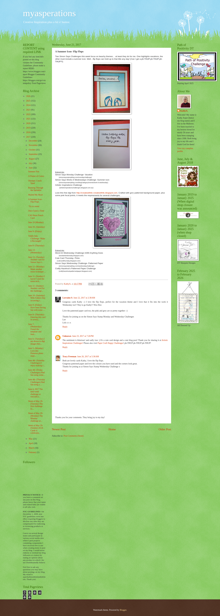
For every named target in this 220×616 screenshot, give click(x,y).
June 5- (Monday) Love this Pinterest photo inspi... (35, 352)
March (32, 448)
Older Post (165, 429)
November (33, 145)
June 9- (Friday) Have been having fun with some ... (37, 307)
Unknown (66, 336)
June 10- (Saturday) (36, 227)
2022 (28, 114)
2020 (28, 123)
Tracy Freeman (69, 356)
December (33, 141)
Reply (65, 327)
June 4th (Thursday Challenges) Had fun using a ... (36, 382)
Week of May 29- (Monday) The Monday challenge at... (35, 417)
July (31, 163)
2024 (28, 105)
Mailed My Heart (35, 195)
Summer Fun (33, 171)
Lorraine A (67, 298)
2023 (28, 110)
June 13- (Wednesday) (34, 251)
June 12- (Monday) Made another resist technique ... (37, 269)
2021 (28, 119)
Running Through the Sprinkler (35, 189)
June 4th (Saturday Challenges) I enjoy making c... (36, 363)
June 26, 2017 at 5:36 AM (88, 356)
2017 (28, 137)
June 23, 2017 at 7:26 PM (83, 336)
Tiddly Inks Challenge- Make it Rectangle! (36, 238)
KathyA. (184, 111)
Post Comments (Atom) (74, 436)
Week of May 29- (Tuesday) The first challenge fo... (35, 405)
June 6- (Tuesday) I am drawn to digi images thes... (36, 341)
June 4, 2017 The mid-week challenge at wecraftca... (35, 393)
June (31, 168)
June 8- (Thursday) (36, 245)
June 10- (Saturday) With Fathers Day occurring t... (36, 298)
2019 (28, 128)
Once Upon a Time (36, 211)
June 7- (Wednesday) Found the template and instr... (34, 329)
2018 (28, 132)
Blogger (123, 610)
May (31, 439)
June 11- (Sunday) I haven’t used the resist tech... (36, 278)
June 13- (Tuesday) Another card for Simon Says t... (36, 259)
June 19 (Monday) (36, 222)
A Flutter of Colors (36, 176)
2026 (28, 96)
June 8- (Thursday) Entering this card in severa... (36, 317)
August (32, 159)
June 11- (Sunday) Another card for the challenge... (36, 288)
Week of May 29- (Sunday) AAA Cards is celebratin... (35, 429)
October (32, 150)
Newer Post (59, 429)
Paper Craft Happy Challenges (110, 343)
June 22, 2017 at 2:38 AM (84, 298)
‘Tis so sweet (33, 206)
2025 (28, 101)
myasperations (49, 13)
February (33, 452)
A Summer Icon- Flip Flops (35, 200)
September (33, 154)
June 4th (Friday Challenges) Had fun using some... (36, 372)
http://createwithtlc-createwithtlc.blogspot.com (96, 193)
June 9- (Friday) (35, 231)
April (31, 443)
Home (112, 429)
